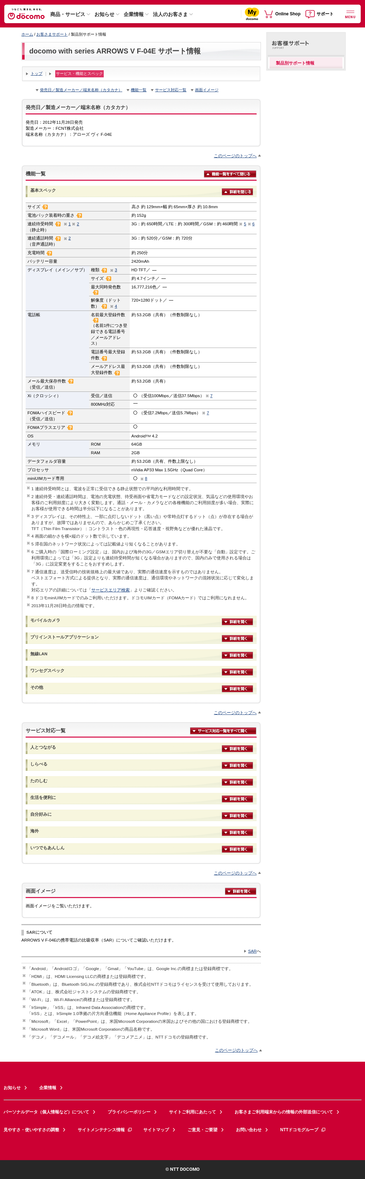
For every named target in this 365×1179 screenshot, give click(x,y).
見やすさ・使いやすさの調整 (31, 1129)
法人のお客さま (170, 14)
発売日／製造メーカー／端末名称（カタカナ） (81, 90)
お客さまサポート (52, 34)
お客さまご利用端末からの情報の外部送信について (284, 1111)
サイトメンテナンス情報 (105, 1130)
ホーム (27, 34)
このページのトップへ (235, 155)
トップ (36, 73)
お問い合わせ (249, 1129)
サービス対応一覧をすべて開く (223, 730)
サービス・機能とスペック (79, 73)
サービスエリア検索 (110, 590)
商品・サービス (67, 14)
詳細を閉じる (237, 191)
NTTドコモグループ (303, 1130)
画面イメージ (207, 90)
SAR (252, 951)
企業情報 (134, 14)
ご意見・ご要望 (202, 1129)
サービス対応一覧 (170, 90)
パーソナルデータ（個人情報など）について (46, 1111)
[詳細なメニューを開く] (350, 13)
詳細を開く (237, 621)
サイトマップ (156, 1129)
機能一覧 (138, 90)
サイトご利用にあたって (192, 1111)
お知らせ (104, 14)
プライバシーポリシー (129, 1111)
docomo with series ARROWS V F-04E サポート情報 (115, 51)
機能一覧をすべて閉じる (230, 174)
